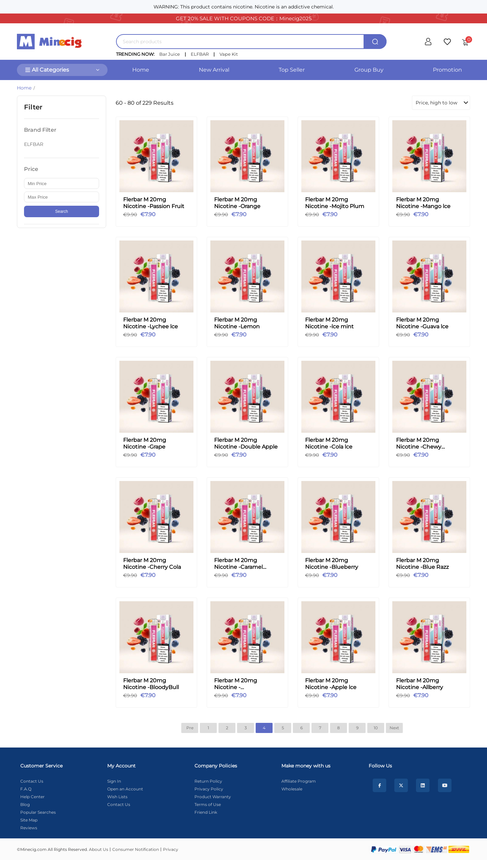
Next (394, 727)
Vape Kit (228, 54)
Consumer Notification (135, 849)
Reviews (28, 827)
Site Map (29, 820)
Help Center (32, 796)
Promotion (447, 70)
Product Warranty (212, 796)
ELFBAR (200, 54)
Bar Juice (169, 54)
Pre (189, 727)
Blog (25, 804)
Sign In (114, 781)
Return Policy (208, 781)
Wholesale (291, 788)
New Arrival (214, 70)
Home (140, 70)
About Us (98, 849)
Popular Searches (38, 812)
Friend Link (205, 812)
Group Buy (369, 70)
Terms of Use (207, 804)
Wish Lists (117, 796)
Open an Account (125, 788)
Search (61, 211)
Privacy (170, 849)
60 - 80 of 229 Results (144, 103)
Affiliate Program (298, 781)
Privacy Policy (208, 788)
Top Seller (292, 70)
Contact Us (31, 781)
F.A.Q (25, 788)
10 (376, 727)
